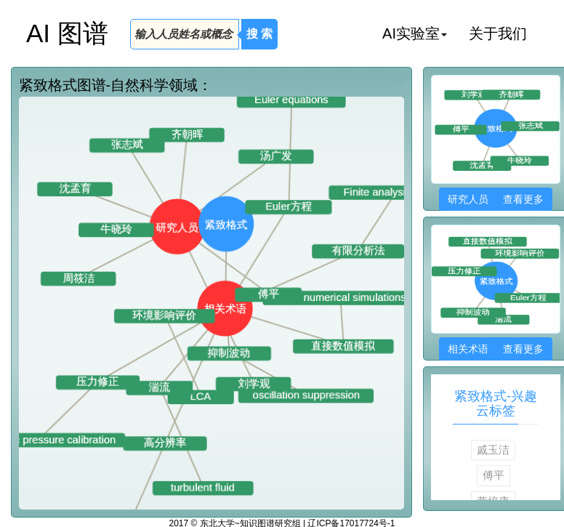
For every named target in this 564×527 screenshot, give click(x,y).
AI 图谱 (67, 33)
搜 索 (259, 34)
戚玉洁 (493, 449)
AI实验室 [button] (414, 33)
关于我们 (498, 33)
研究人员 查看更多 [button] (495, 199)
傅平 (493, 475)
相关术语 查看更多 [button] (495, 349)
